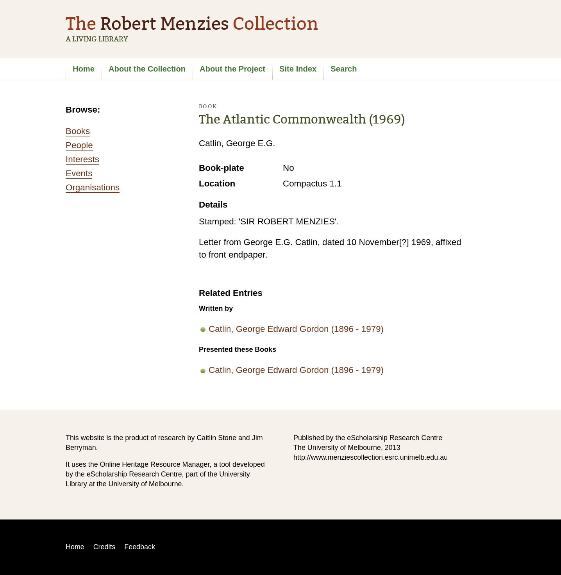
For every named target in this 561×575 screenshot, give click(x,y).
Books (78, 131)
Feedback (139, 547)
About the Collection (147, 68)
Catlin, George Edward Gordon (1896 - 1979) (296, 329)
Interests (82, 159)
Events (79, 173)
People (79, 145)
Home (84, 68)
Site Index (297, 68)
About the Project (232, 68)
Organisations (93, 187)
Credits (104, 547)
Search (344, 68)
